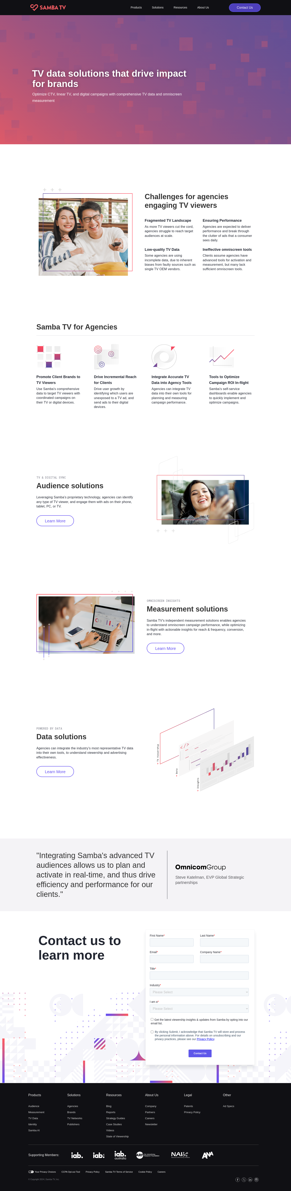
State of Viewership (117, 1136)
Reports (110, 1112)
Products (34, 1095)
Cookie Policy (145, 1172)
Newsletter (151, 1124)
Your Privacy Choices (45, 1172)
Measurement (36, 1112)
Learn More (55, 521)
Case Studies (114, 1124)
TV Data (33, 1118)
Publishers (73, 1124)
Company (150, 1106)
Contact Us (245, 7)
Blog (108, 1106)
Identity (32, 1124)
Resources (113, 1095)
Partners (150, 1112)
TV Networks (74, 1118)
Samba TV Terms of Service (119, 1172)
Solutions (74, 1095)
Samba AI (34, 1130)
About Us (151, 1095)
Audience (33, 1106)
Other (227, 1095)
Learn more (165, 648)
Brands (71, 1112)
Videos (110, 1130)
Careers (149, 1118)
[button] (136, 7)
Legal (188, 1095)
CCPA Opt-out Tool (70, 1172)
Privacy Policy (192, 1112)
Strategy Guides (115, 1118)
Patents (188, 1106)
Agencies (72, 1106)
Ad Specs (228, 1106)
